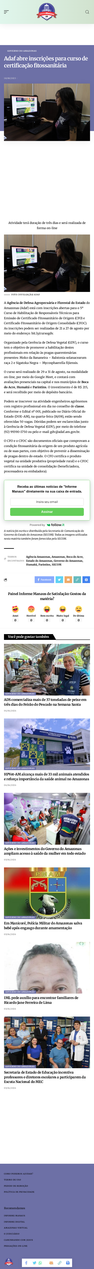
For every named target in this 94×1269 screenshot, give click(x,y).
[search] (87, 12)
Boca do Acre (74, 557)
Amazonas (58, 557)
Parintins (44, 564)
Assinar (47, 511)
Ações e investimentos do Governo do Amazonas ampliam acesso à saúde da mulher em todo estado (44, 851)
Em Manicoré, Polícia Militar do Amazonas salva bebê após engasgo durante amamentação (43, 925)
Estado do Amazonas (39, 561)
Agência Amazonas (38, 557)
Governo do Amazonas (22, 51)
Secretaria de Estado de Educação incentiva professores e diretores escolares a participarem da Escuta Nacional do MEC (45, 1077)
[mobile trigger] (7, 12)
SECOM (56, 564)
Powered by (47, 524)
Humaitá (31, 564)
